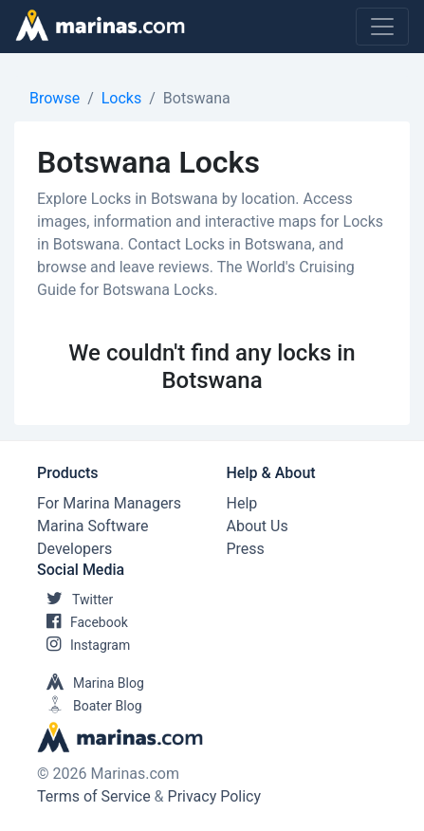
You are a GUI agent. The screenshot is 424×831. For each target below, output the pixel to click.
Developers (74, 549)
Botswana (196, 98)
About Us (257, 526)
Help (242, 503)
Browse (54, 98)
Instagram (83, 645)
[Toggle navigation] (382, 27)
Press (246, 549)
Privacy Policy (215, 796)
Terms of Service (94, 796)
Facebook (82, 622)
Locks (121, 98)
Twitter (75, 599)
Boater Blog (89, 705)
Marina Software (92, 526)
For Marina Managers (109, 503)
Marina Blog (90, 683)
